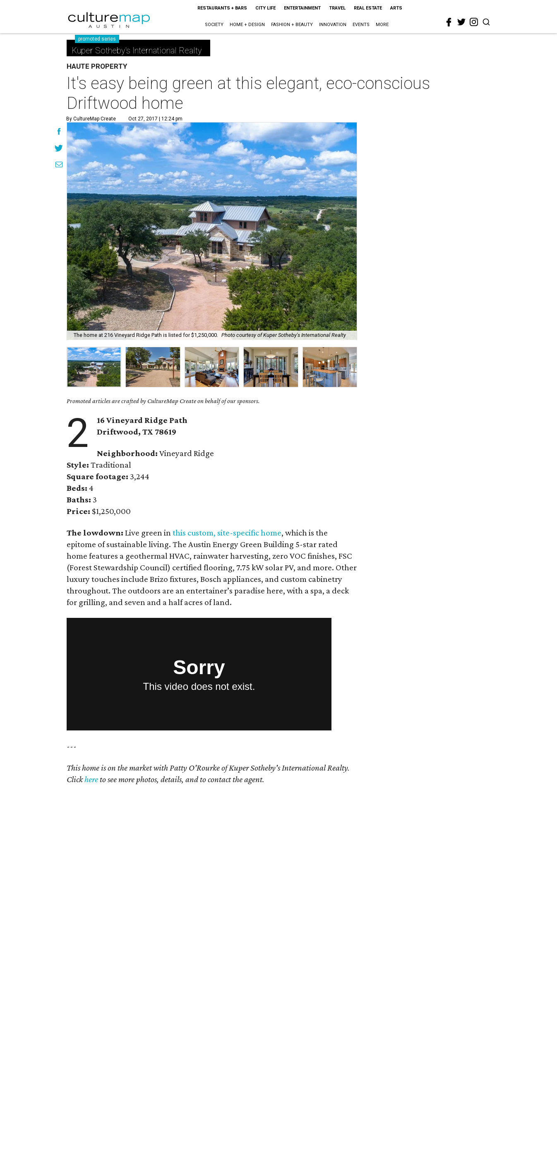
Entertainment (302, 8)
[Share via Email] (59, 165)
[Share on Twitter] (59, 149)
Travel (337, 8)
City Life (265, 8)
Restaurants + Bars (222, 8)
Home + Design (247, 24)
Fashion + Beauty (292, 24)
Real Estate (368, 8)
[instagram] (474, 22)
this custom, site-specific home (227, 533)
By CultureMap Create (91, 119)
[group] (94, 367)
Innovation (332, 24)
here (91, 779)
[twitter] (461, 22)
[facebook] (449, 22)
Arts (396, 8)
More (382, 24)
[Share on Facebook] (59, 132)
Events (361, 24)
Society (214, 24)
